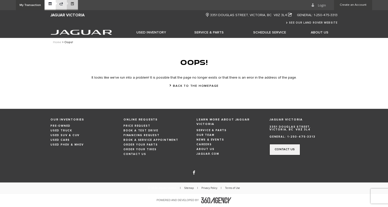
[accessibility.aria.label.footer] (216, 200)
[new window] (207, 15)
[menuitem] (151, 32)
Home (57, 42)
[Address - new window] (251, 15)
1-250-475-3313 (326, 15)
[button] (30, 5)
